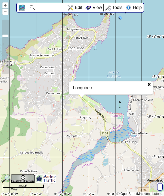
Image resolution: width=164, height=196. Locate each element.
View (97, 7)
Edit (78, 7)
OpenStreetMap (132, 194)
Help (137, 7)
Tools (117, 7)
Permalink (155, 180)
